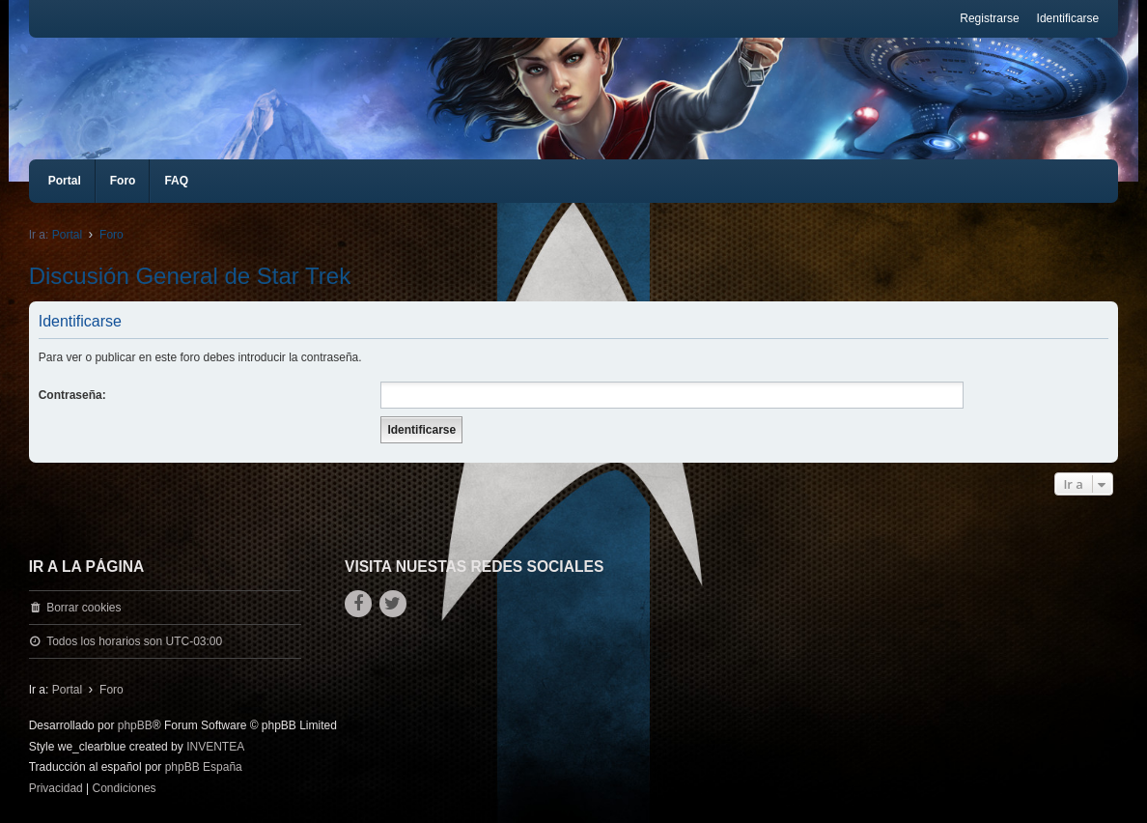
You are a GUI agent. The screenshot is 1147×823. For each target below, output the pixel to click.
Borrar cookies (83, 607)
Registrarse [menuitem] (989, 18)
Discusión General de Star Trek (189, 276)
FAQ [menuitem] (176, 180)
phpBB (135, 725)
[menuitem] (56, 789)
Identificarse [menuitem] (1068, 18)
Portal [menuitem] (64, 180)
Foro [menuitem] (123, 180)
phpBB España (203, 767)
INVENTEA (215, 746)
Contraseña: (72, 395)
